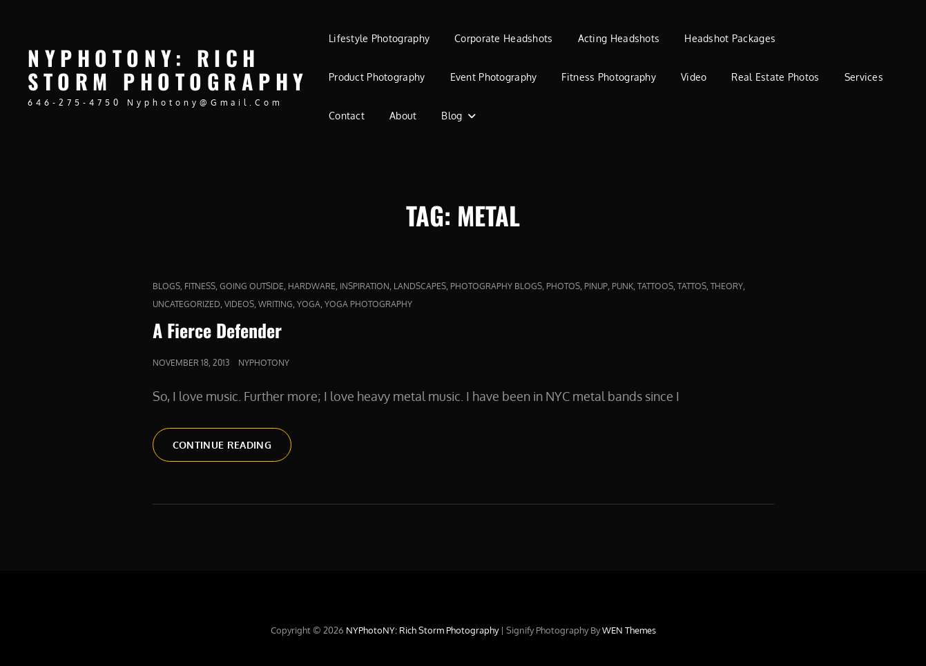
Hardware (312, 286)
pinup (596, 286)
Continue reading (232, 449)
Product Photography (377, 77)
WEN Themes (629, 630)
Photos (563, 286)
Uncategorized (186, 304)
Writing (275, 304)
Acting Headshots (619, 38)
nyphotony (263, 363)
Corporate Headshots (503, 38)
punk (622, 286)
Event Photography (493, 77)
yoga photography (368, 304)
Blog (451, 115)
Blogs (166, 286)
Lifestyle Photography (379, 38)
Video (693, 77)
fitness (199, 286)
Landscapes (420, 286)
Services (864, 77)
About (402, 115)
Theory (727, 286)
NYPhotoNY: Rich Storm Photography (168, 69)
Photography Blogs (496, 286)
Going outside (252, 286)
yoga (308, 304)
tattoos (655, 286)
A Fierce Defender (217, 330)
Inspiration (364, 286)
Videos (239, 304)
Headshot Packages (729, 38)
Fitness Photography (608, 77)
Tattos (691, 286)
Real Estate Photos (775, 77)
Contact (347, 115)
